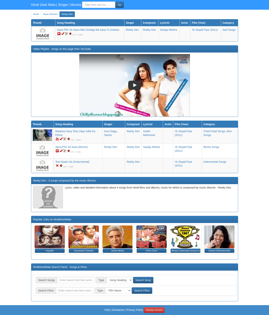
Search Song (143, 280)
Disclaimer (118, 309)
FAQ (107, 309)
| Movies (75, 5)
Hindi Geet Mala (43, 5)
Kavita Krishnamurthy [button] (219, 250)
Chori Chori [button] (151, 250)
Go (119, 4)
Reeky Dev (67, 14)
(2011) (205, 29)
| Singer (62, 5)
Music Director (50, 14)
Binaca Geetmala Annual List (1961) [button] (186, 250)
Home (36, 14)
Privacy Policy (134, 309)
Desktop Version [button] (154, 310)
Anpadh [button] (49, 250)
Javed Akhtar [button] (117, 250)
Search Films (142, 290)
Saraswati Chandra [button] (83, 250)
